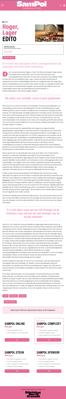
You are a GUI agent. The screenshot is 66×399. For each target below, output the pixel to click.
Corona (22, 296)
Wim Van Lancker (9, 47)
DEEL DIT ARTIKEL (9, 57)
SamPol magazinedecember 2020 (8, 51)
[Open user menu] (64, 5)
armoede (13, 296)
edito (5, 296)
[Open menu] (2, 5)
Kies (17, 340)
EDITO (5, 22)
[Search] (60, 5)
